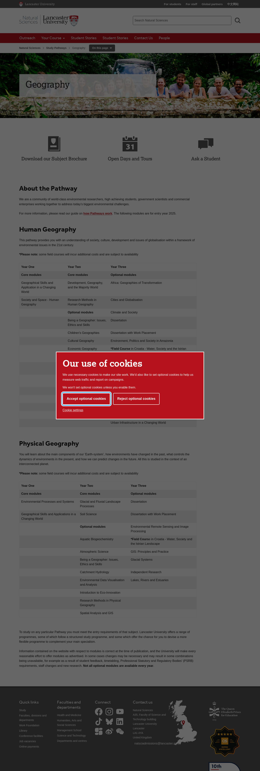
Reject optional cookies (136, 399)
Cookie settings (73, 410)
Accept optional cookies (86, 399)
